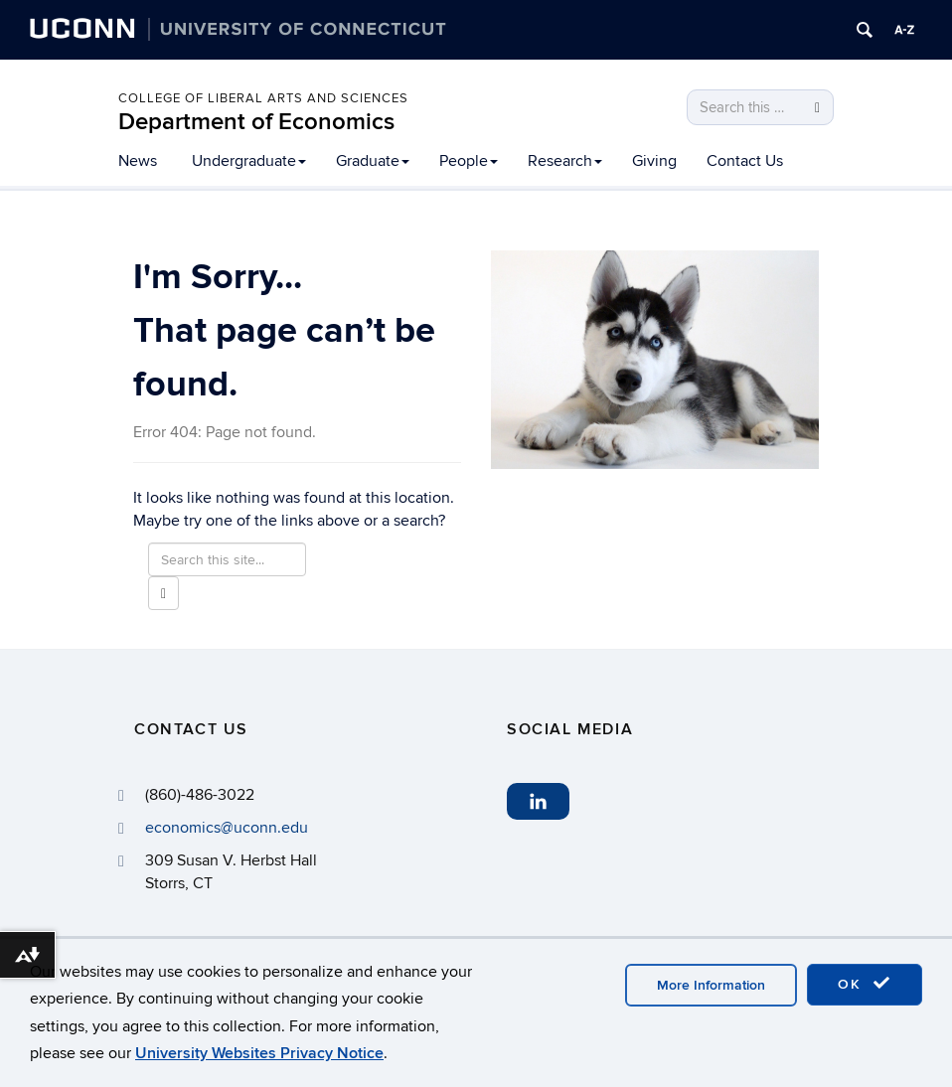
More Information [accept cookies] (711, 985)
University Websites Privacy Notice (259, 1053)
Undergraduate (249, 161)
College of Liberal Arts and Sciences (263, 98)
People (468, 161)
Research (565, 161)
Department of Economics (256, 121)
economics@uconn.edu (226, 828)
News (137, 161)
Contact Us (745, 161)
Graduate (372, 161)
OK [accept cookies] (864, 984)
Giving (654, 161)
